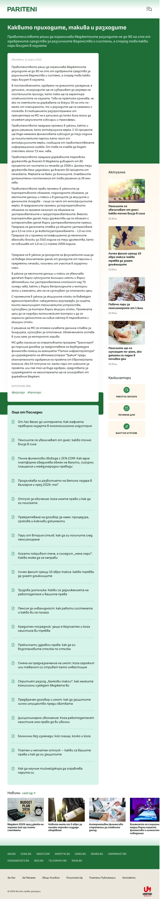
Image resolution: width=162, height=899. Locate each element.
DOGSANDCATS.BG (18, 860)
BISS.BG (38, 860)
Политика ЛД (74, 877)
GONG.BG (80, 854)
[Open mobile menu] (149, 9)
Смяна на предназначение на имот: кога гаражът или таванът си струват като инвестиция (56, 665)
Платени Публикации (102, 877)
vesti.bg (28, 793)
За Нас (11, 877)
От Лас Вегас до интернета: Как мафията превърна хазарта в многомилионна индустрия (55, 424)
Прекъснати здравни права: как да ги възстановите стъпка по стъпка (46, 647)
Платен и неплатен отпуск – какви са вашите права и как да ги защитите (54, 752)
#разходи (18, 392)
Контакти (129, 877)
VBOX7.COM (43, 854)
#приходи (34, 392)
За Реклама (28, 877)
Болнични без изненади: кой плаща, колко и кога (54, 736)
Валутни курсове (126, 429)
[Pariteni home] (22, 9)
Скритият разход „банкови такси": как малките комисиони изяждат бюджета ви (55, 683)
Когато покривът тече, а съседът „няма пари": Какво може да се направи (55, 556)
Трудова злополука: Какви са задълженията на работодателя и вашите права (53, 592)
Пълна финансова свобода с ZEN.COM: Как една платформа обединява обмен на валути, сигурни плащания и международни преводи (56, 462)
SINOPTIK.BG (62, 854)
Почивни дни (126, 410)
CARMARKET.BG (117, 854)
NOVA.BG (77, 860)
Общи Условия (50, 877)
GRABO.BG (97, 854)
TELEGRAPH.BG (57, 860)
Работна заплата (126, 392)
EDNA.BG (26, 854)
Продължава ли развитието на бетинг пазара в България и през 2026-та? (55, 483)
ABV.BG (11, 854)
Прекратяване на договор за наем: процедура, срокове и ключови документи (53, 519)
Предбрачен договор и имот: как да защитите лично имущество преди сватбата (54, 702)
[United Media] (147, 891)
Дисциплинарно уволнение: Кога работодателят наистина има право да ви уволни (56, 720)
